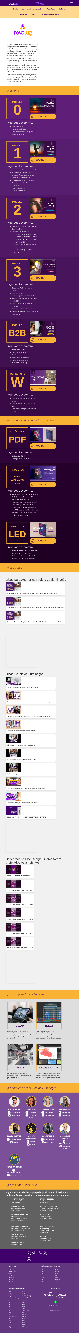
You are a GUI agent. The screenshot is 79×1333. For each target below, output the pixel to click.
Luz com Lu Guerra (31, 1116)
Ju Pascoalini (64, 1115)
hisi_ (9, 1310)
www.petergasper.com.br (47, 1230)
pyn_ (56, 1273)
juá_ (9, 1314)
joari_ (42, 1277)
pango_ (24, 1304)
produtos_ (11, 1269)
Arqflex (14, 1142)
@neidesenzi (15, 1238)
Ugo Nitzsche (47, 1142)
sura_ (24, 1308)
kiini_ (42, 1280)
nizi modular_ (12, 1329)
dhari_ (43, 1271)
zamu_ (24, 1327)
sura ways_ (25, 1310)
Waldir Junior (14, 1115)
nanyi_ (10, 1325)
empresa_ (11, 1280)
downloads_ (11, 1277)
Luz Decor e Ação (14, 1175)
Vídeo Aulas (51, 9)
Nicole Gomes (48, 1115)
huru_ (9, 1312)
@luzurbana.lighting (46, 1218)
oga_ (24, 1300)
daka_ (43, 1269)
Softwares (62, 9)
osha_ (24, 1302)
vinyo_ (24, 1318)
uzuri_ (57, 1277)
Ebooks (15, 9)
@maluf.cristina (15, 1202)
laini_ (9, 1321)
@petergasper (44, 1232)
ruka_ (24, 1306)
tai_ (23, 1312)
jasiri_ (43, 1275)
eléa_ (9, 1296)
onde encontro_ (13, 1271)
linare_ (10, 1323)
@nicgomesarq (47, 1112)
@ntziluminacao (47, 1139)
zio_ (56, 1282)
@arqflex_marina (14, 1139)
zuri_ (23, 1329)
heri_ (9, 1308)
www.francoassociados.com (48, 1201)
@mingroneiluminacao (17, 1230)
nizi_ (9, 1327)
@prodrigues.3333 (16, 1244)
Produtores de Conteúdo (28, 15)
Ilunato (31, 1144)
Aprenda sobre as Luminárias (32, 9)
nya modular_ (26, 1296)
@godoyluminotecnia (46, 1210)
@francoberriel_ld (45, 1202)
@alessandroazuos (64, 1142)
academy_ (11, 1275)
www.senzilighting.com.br (18, 1236)
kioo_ (9, 1318)
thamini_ (25, 1316)
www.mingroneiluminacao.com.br (20, 1228)
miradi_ (57, 1271)
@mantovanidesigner (14, 1171)
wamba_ (58, 1280)
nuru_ (24, 1292)
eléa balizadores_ (13, 1298)
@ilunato (31, 1141)
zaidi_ (24, 1325)
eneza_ (43, 1273)
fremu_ (10, 1304)
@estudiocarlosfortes (17, 1220)
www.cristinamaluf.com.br (18, 1201)
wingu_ (24, 1323)
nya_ (23, 1294)
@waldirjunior (14, 1112)
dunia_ (10, 1294)
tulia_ (57, 1275)
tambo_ (24, 1314)
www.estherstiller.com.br (18, 1208)
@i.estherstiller (15, 1210)
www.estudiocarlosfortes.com (19, 1218)
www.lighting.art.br (45, 1238)
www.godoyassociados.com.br (49, 1208)
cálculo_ (10, 1273)
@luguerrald (31, 1112)
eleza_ (10, 1292)
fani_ (9, 1300)
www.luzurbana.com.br (46, 1216)
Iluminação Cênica (64, 1147)
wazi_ (24, 1321)
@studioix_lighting (45, 1240)
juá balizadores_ (13, 1316)
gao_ (9, 1306)
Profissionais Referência (50, 15)
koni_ (57, 1269)
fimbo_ (10, 1302)
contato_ (10, 1282)
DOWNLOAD (38, 116)
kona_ (43, 1282)
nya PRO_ (25, 1298)
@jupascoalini (64, 1112)
